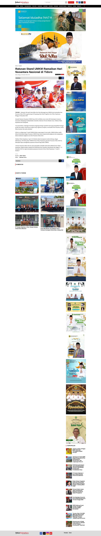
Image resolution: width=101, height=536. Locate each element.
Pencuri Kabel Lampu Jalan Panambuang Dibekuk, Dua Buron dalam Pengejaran (78, 491)
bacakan (58, 74)
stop (62, 74)
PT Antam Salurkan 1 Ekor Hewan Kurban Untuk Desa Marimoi (78, 474)
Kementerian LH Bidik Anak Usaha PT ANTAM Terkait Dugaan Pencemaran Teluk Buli (79, 523)
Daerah (20, 65)
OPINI (74, 6)
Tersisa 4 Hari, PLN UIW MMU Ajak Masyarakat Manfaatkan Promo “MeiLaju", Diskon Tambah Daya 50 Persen (79, 516)
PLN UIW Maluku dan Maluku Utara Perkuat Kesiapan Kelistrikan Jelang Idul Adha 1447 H (52, 230)
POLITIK (34, 6)
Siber (70, 532)
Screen (71, 2)
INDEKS (79, 6)
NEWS (21, 6)
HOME (17, 6)
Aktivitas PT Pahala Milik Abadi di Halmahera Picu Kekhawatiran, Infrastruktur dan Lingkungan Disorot (79, 459)
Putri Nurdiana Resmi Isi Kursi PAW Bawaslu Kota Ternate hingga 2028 (79, 498)
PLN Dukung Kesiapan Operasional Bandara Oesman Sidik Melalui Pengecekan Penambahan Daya (78, 467)
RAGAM (56, 6)
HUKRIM (45, 6)
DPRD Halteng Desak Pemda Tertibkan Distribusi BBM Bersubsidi (78, 507)
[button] (84, 5)
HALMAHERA (28, 6)
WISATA (70, 6)
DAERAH (40, 6)
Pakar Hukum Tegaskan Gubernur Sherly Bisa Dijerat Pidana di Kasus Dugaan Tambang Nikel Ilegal (79, 484)
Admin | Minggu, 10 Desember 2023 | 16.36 (22, 74)
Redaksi (66, 532)
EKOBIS (51, 6)
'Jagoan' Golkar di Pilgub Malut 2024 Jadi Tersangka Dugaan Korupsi (79, 450)
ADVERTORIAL (63, 6)
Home (16, 65)
